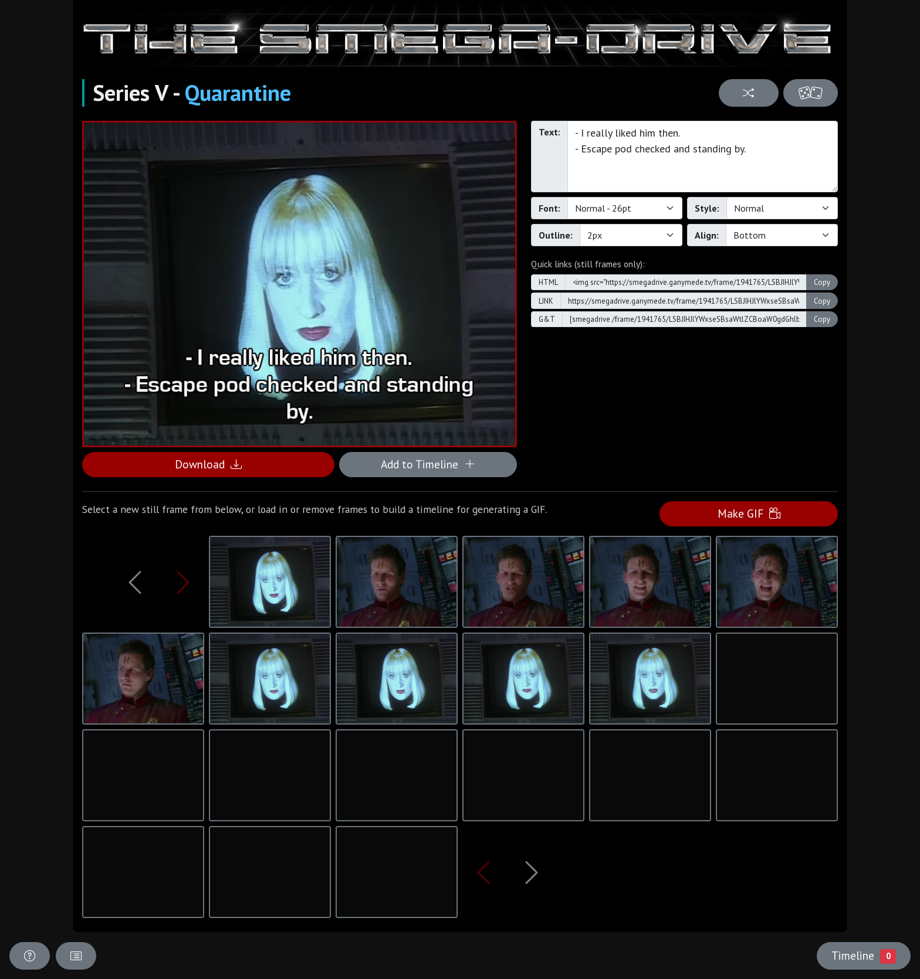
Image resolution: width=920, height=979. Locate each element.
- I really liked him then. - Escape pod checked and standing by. (702, 156)
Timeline (863, 955)
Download (208, 464)
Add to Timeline (428, 464)
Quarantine (238, 92)
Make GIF (749, 513)
